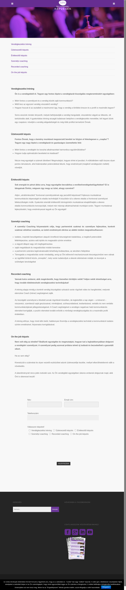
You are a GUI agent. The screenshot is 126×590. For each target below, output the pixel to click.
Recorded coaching (19, 67)
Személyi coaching (19, 61)
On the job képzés (19, 72)
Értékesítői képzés (19, 55)
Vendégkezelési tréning (21, 44)
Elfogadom (106, 587)
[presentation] (44, 456)
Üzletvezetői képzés (20, 50)
